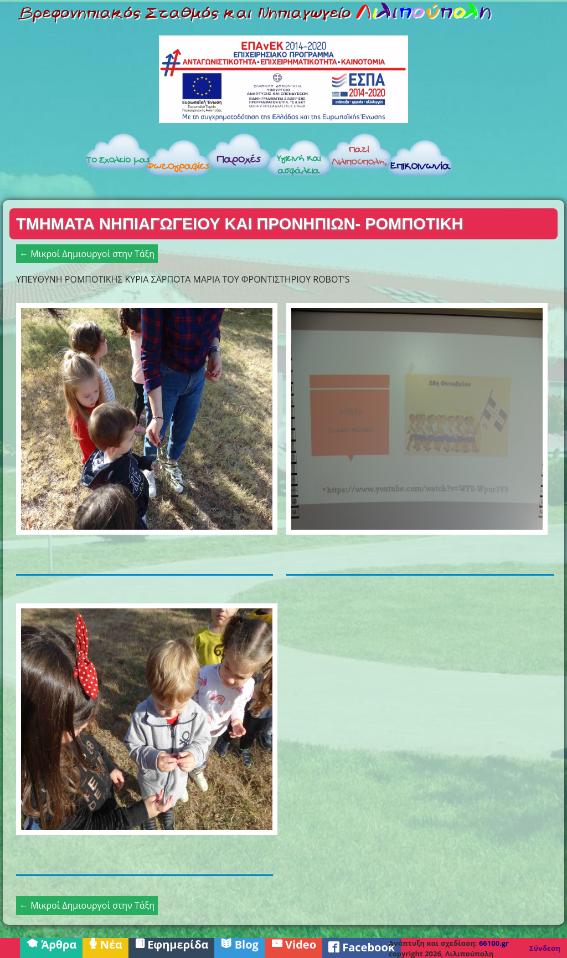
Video (293, 944)
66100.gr (494, 943)
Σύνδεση (544, 948)
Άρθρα (51, 944)
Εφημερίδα (172, 944)
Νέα (105, 944)
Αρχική (43, 161)
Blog (239, 944)
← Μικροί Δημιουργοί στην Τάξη (86, 254)
